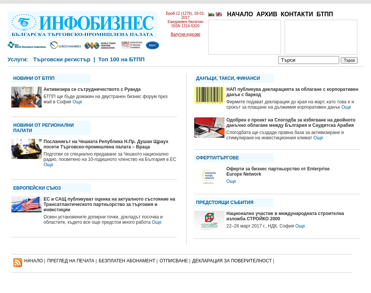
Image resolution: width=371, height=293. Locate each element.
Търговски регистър (61, 59)
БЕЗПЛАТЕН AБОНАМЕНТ (127, 260)
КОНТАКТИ (297, 14)
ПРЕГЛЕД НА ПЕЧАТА (70, 260)
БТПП (324, 14)
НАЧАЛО (240, 14)
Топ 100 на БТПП (121, 59)
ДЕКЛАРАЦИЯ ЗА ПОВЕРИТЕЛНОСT (232, 260)
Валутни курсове (185, 34)
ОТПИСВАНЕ (174, 260)
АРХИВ (266, 14)
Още (77, 101)
